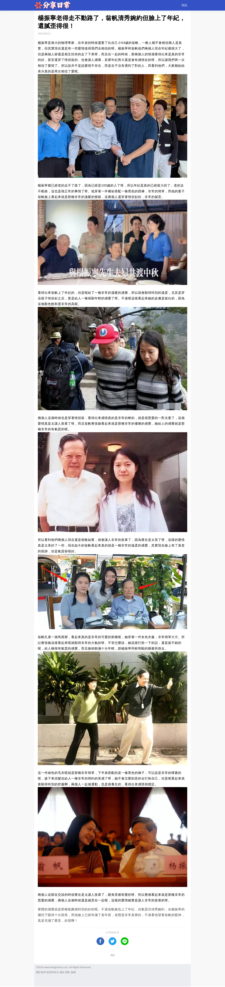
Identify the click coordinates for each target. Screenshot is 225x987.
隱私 (67, 972)
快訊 (184, 5)
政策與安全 (53, 972)
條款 (62, 972)
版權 (73, 972)
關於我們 (41, 972)
